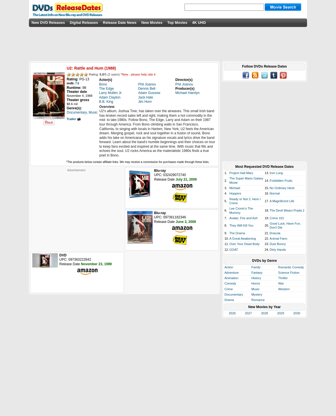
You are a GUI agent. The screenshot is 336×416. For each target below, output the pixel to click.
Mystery (256, 294)
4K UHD (199, 22)
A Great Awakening (242, 238)
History (256, 278)
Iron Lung (276, 173)
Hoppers (235, 193)
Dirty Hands (278, 249)
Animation (231, 278)
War (281, 283)
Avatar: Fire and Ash (243, 218)
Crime (228, 289)
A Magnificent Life (282, 201)
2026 (232, 313)
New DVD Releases (48, 22)
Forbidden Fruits (281, 180)
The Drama (237, 233)
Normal (275, 193)
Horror (255, 283)
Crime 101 (277, 218)
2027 (248, 313)
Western (284, 289)
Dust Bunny (278, 244)
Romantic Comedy (291, 267)
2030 (296, 313)
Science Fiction (288, 272)
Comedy (230, 283)
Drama (229, 300)
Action (228, 267)
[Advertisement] (76, 207)
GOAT (233, 249)
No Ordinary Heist (282, 188)
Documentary (233, 294)
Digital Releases (84, 22)
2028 (264, 313)
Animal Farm (278, 238)
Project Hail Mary (241, 173)
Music (255, 289)
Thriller (283, 278)
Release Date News (120, 22)
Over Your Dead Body (244, 244)
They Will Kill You (241, 225)
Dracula (275, 233)
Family (256, 267)
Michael (234, 188)
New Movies (151, 22)
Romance (258, 300)
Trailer (74, 119)
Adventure (231, 272)
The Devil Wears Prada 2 (287, 210)
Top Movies (177, 22)
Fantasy (256, 272)
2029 (280, 313)
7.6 (77, 83)
